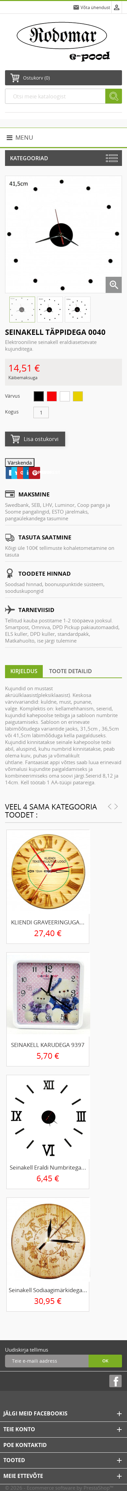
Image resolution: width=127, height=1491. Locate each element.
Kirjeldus (23, 671)
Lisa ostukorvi (41, 439)
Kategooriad (29, 158)
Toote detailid (70, 671)
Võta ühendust (95, 7)
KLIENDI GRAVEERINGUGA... (48, 922)
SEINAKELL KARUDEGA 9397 (48, 1045)
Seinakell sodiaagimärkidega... (48, 1290)
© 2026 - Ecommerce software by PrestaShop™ (59, 1487)
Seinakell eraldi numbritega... (48, 1167)
